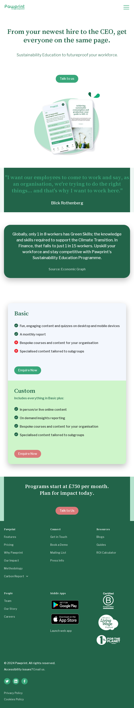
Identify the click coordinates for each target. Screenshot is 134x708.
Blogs (100, 536)
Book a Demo (59, 544)
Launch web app (61, 630)
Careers (9, 616)
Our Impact (11, 560)
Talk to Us (67, 510)
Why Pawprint (13, 552)
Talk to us (67, 79)
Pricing (9, 544)
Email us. (39, 669)
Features (10, 536)
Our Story (10, 608)
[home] (15, 7)
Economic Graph (73, 269)
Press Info (57, 560)
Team (7, 600)
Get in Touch (58, 536)
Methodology (13, 568)
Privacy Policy (13, 693)
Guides (101, 544)
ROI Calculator (106, 552)
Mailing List (58, 552)
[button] (126, 7)
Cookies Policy (14, 699)
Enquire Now (27, 370)
